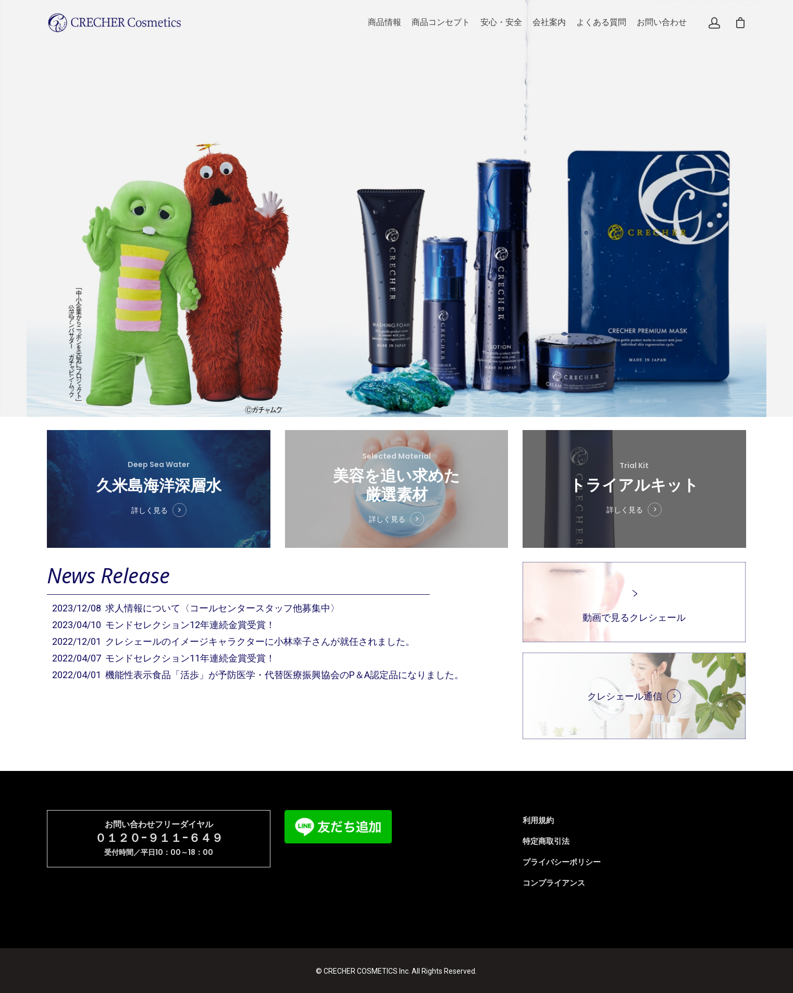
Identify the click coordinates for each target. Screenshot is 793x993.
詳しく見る (151, 505)
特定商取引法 (546, 841)
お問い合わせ (662, 22)
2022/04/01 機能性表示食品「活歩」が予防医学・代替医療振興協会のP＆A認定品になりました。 (258, 674)
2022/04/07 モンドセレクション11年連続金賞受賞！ (163, 658)
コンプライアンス (554, 883)
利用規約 (538, 820)
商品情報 (384, 22)
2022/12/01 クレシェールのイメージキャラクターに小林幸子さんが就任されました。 (233, 641)
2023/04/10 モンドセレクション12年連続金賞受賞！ (163, 624)
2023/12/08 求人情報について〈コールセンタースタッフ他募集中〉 (196, 608)
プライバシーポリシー (562, 862)
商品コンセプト (441, 22)
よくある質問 (601, 22)
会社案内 (549, 22)
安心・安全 (501, 22)
